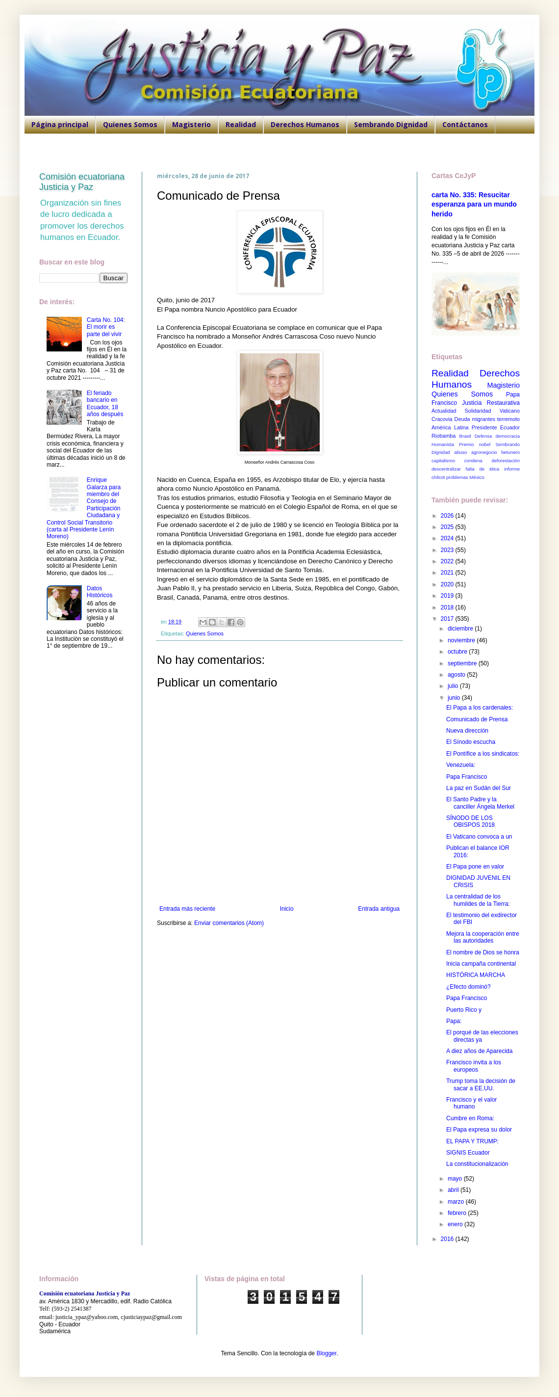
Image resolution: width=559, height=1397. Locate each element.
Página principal (59, 124)
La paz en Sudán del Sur (478, 788)
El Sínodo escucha (470, 741)
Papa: (453, 1021)
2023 (448, 550)
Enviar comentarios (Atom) (229, 923)
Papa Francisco (466, 776)
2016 (448, 1239)
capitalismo (443, 460)
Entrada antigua (379, 908)
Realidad (241, 124)
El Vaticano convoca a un (479, 836)
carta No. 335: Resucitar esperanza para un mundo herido (474, 204)
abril (454, 1189)
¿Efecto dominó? (468, 986)
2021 (448, 572)
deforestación (505, 460)
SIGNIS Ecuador (468, 1152)
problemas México (465, 477)
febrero (458, 1213)
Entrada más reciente (187, 908)
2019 (448, 595)
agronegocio (484, 452)
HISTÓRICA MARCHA (475, 975)
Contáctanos (465, 124)
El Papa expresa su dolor (479, 1129)
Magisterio (191, 124)
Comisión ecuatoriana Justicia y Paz (82, 182)
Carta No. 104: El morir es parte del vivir (106, 327)
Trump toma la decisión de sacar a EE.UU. (480, 1084)
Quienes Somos (130, 124)
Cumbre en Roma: (470, 1118)
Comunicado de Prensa (477, 719)
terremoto (508, 419)
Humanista (443, 444)
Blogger (326, 1353)
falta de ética (483, 469)
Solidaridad (478, 411)
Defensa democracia (497, 436)
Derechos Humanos (305, 124)
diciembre (461, 628)
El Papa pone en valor (475, 866)
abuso (460, 452)
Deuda (462, 419)
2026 (448, 515)
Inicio (287, 908)
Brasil (465, 436)
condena (473, 460)
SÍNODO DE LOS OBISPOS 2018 (470, 821)
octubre (458, 651)
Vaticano (510, 411)
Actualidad (444, 411)
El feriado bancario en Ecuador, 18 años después (105, 404)
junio (455, 697)
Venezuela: (460, 765)
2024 (448, 538)
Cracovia (442, 419)
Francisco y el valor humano (471, 1103)
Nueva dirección (467, 730)
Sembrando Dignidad (391, 124)
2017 (448, 618)
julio (454, 686)
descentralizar (446, 469)
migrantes (483, 419)
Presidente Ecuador (496, 427)
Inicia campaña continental (481, 963)
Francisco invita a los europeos (473, 1066)
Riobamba (444, 436)
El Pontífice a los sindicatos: (482, 753)
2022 (448, 561)
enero (456, 1224)
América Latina (450, 427)
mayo (456, 1178)
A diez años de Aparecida (479, 1051)
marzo (457, 1201)
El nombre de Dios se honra (482, 952)
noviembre (462, 640)
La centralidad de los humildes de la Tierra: (478, 900)
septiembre (463, 663)
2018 (448, 607)
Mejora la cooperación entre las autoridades (482, 937)
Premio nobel (474, 444)
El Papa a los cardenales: (479, 707)
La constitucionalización (477, 1163)
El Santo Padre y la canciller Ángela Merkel (480, 803)
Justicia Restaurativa (491, 402)
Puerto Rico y (464, 1009)
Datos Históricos (100, 592)
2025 (448, 527)
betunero (510, 452)
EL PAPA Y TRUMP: (472, 1141)
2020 (448, 584)
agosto (457, 674)
